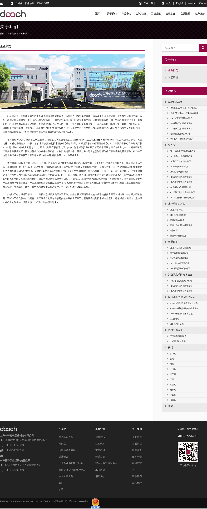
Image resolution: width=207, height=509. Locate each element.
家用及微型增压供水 (106, 463)
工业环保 (100, 470)
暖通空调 (100, 456)
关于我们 (112, 13)
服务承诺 (137, 456)
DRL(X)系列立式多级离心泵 (181, 151)
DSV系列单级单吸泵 (177, 166)
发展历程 (171, 77)
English (180, 3)
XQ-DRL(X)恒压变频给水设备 (182, 108)
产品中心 (126, 13)
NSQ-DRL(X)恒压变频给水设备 (182, 113)
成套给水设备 (174, 101)
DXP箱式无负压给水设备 (180, 128)
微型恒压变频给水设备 (178, 133)
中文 (168, 3)
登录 (146, 3)
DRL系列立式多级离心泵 (180, 156)
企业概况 (23, 33)
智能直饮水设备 (175, 220)
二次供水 (100, 443)
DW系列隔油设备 (176, 341)
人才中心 (137, 470)
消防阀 (171, 400)
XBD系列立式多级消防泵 (180, 182)
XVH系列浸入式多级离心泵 (181, 192)
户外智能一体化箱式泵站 (180, 139)
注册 (153, 3)
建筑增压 (100, 437)
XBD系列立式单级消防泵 (180, 177)
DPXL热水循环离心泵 (178, 263)
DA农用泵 (173, 318)
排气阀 (171, 374)
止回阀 (171, 369)
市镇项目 (100, 450)
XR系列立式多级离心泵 (179, 187)
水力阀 (171, 353)
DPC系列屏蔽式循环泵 (178, 268)
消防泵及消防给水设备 (178, 274)
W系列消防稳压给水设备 (179, 280)
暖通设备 (171, 241)
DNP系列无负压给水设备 (180, 123)
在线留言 (137, 463)
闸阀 (170, 363)
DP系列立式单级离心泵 (179, 161)
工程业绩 (156, 13)
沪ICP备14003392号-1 (79, 501)
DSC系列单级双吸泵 (177, 171)
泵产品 (170, 145)
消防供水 (100, 476)
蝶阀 (170, 358)
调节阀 (171, 389)
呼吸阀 (171, 394)
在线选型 (185, 13)
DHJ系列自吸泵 (175, 324)
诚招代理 (137, 483)
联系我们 (137, 476)
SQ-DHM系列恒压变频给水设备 (183, 308)
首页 (97, 13)
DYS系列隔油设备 (176, 336)
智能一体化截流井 (176, 235)
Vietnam (203, 3)
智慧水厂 (172, 230)
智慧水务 (170, 13)
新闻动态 (141, 13)
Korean (191, 3)
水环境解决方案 (175, 203)
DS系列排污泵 (175, 209)
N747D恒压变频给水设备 (179, 118)
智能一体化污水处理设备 (180, 225)
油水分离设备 (174, 330)
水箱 (169, 406)
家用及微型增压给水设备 (180, 297)
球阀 (170, 379)
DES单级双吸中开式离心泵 (180, 197)
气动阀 (171, 384)
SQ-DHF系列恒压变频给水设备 (182, 303)
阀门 (169, 347)
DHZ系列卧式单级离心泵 (180, 313)
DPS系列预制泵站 (176, 215)
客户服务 (200, 13)
